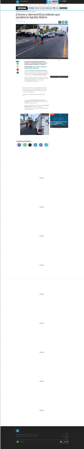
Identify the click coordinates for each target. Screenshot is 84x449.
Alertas (33, 11)
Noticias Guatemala (21, 11)
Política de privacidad (65, 436)
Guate (36, 4)
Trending (59, 4)
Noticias (31, 4)
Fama (49, 4)
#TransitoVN (29, 87)
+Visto (59, 76)
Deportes (44, 4)
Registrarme (25, 1)
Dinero (40, 4)
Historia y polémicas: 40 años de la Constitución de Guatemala (59, 123)
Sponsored (35, 436)
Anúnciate (66, 433)
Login (21, 1)
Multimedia (30, 436)
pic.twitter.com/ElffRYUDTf (28, 91)
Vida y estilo (53, 4)
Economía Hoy (25, 4)
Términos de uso (65, 437)
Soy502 (19, 4)
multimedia (64, 4)
